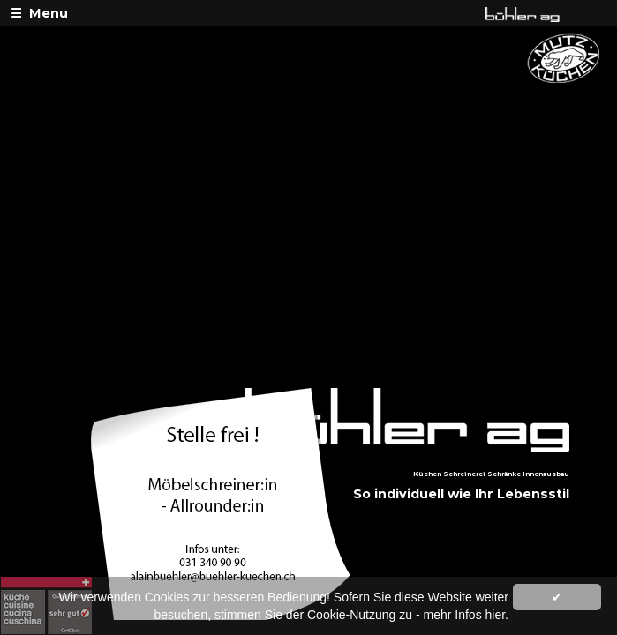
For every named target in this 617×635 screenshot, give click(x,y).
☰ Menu (39, 13)
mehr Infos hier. (466, 615)
